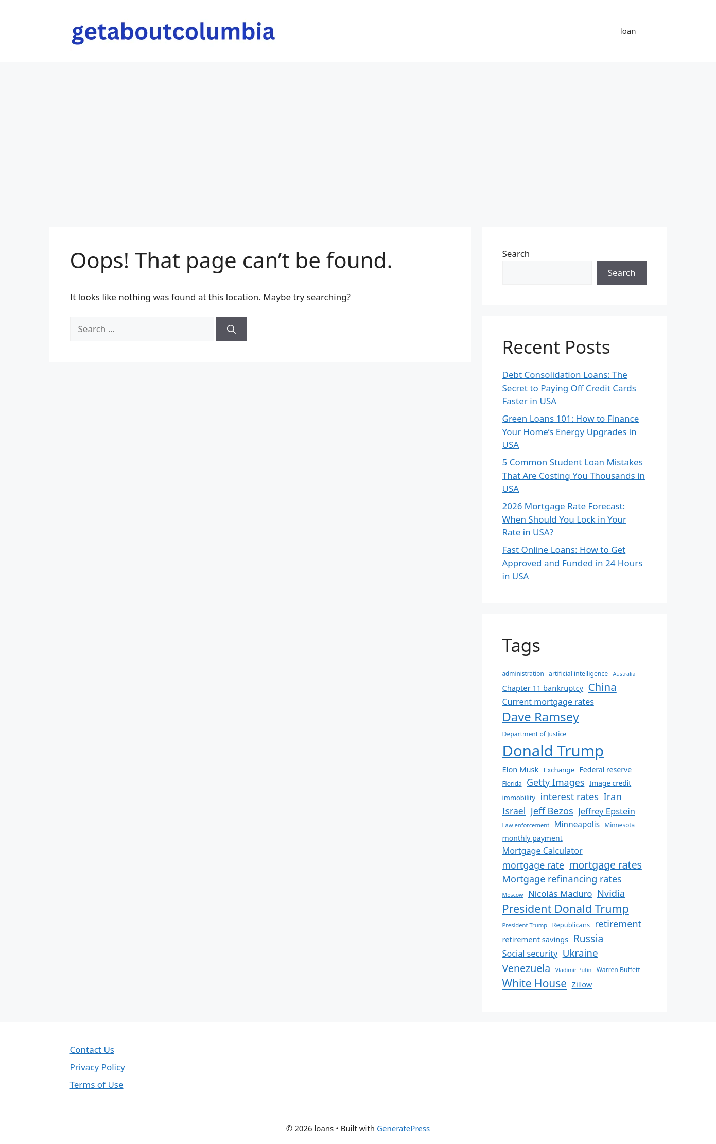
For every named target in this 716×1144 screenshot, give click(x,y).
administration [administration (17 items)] (523, 673)
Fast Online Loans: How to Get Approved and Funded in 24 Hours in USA (572, 563)
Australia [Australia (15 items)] (624, 674)
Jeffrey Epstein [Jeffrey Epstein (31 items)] (606, 811)
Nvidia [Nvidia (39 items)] (611, 893)
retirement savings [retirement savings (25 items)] (535, 939)
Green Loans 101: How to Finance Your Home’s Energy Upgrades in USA (570, 431)
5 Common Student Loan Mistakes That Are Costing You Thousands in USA (573, 475)
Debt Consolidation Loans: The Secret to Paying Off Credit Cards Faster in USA (569, 388)
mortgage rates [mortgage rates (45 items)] (605, 865)
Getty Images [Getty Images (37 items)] (555, 782)
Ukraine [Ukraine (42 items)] (580, 953)
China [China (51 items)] (602, 687)
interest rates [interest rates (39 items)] (569, 796)
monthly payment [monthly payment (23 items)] (532, 838)
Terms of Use (97, 1084)
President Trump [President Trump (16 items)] (525, 925)
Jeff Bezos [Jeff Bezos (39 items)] (552, 810)
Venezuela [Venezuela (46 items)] (526, 968)
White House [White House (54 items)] (534, 983)
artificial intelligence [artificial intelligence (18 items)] (578, 673)
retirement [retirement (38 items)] (618, 923)
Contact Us (92, 1049)
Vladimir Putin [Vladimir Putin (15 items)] (573, 970)
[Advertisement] (358, 139)
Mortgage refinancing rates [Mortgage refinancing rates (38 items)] (562, 879)
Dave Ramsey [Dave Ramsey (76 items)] (540, 716)
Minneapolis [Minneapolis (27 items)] (577, 824)
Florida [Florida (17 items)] (512, 783)
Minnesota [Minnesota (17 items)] (620, 825)
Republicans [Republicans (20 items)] (571, 924)
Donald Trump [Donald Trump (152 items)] (553, 750)
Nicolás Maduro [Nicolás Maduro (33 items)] (560, 893)
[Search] (231, 329)
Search (516, 253)
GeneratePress (403, 1128)
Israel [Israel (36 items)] (514, 811)
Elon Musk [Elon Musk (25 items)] (520, 769)
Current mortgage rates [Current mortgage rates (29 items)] (548, 701)
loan (628, 31)
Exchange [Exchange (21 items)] (559, 769)
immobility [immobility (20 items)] (519, 797)
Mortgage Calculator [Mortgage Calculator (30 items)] (542, 850)
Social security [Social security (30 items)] (530, 953)
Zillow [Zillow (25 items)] (582, 984)
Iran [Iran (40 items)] (613, 796)
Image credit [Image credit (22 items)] (610, 783)
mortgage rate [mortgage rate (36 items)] (533, 865)
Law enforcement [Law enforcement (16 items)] (526, 825)
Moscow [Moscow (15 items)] (512, 894)
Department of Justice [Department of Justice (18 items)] (534, 734)
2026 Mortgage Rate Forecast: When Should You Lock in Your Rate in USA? (564, 519)
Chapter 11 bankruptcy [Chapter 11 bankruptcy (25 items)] (543, 688)
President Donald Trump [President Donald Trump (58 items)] (565, 908)
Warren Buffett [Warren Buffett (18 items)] (618, 969)
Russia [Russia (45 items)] (588, 938)
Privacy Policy (97, 1067)
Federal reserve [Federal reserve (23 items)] (605, 769)
